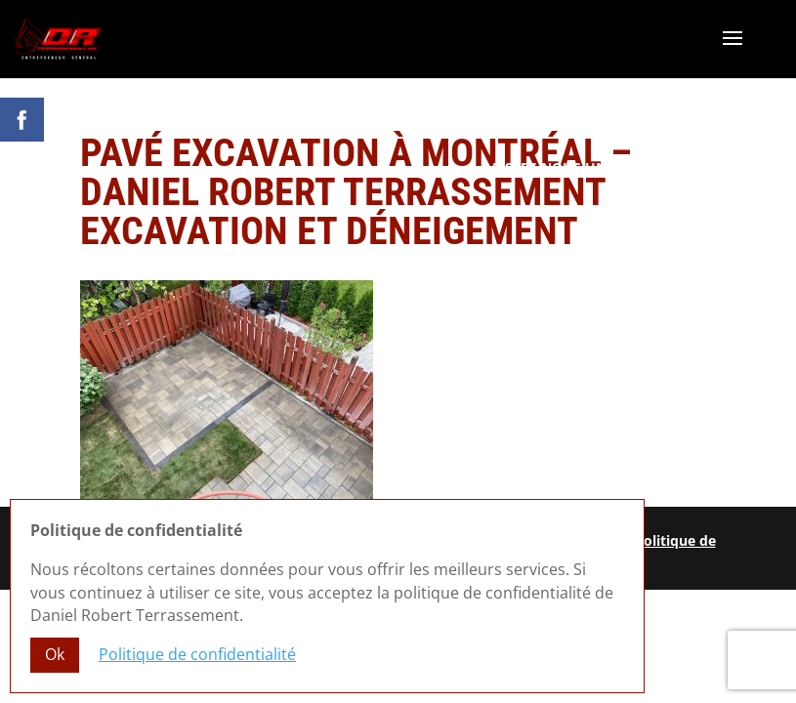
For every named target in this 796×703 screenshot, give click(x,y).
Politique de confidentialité (197, 654)
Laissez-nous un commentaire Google (628, 167)
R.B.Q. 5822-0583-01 (708, 187)
